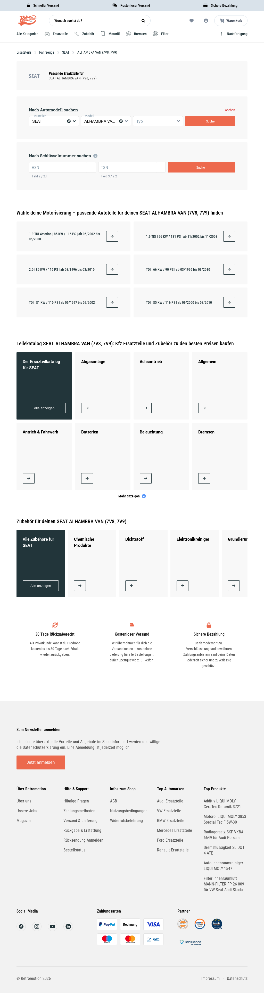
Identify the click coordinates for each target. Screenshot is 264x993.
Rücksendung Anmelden (83, 840)
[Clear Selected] (69, 121)
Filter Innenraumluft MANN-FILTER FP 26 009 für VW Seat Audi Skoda (224, 884)
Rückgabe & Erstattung (82, 830)
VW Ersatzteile (169, 810)
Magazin (23, 820)
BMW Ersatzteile (170, 820)
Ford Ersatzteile (170, 840)
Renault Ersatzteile (173, 850)
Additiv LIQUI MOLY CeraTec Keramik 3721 (222, 804)
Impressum (210, 978)
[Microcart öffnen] (231, 20)
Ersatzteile (24, 52)
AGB (113, 801)
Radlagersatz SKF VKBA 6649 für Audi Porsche (223, 835)
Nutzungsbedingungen (128, 810)
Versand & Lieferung (80, 820)
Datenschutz (237, 978)
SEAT (65, 52)
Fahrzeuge (46, 52)
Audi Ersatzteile (170, 801)
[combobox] (54, 121)
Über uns (23, 801)
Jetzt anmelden (41, 762)
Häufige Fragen (76, 801)
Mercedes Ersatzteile (174, 830)
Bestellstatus (74, 850)
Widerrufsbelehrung (126, 820)
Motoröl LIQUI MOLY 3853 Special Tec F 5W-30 (225, 819)
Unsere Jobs (26, 810)
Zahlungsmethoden (79, 810)
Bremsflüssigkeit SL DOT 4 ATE (224, 850)
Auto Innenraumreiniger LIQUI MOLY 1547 (223, 865)
